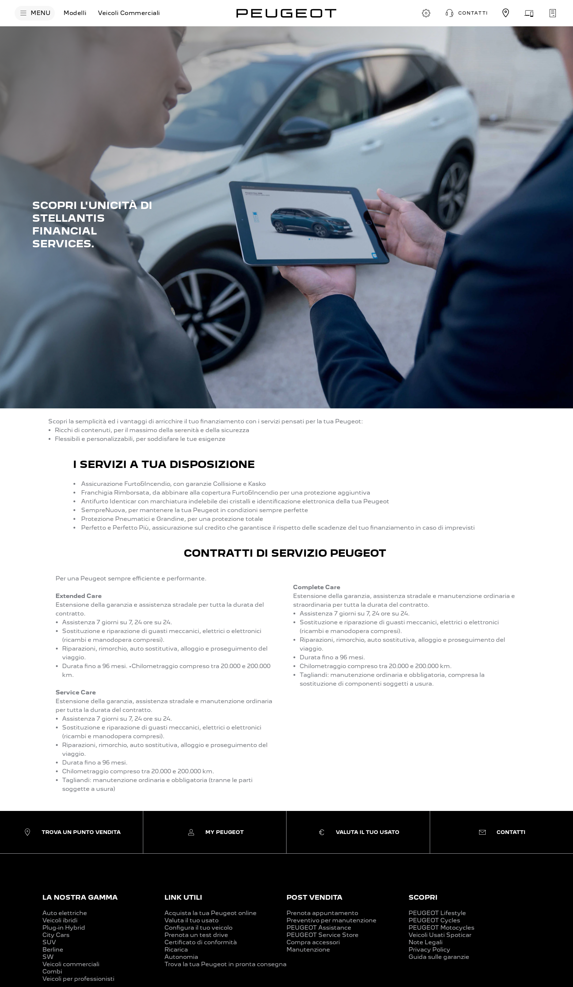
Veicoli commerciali (70, 964)
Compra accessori (313, 942)
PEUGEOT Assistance (318, 927)
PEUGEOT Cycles (434, 920)
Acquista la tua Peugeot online (210, 913)
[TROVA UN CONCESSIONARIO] (506, 13)
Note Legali (426, 942)
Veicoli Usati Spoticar (440, 934)
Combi (52, 971)
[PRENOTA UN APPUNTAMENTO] (552, 13)
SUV (49, 942)
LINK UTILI (183, 897)
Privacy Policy (429, 949)
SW (48, 956)
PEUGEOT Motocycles (441, 927)
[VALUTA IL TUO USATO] (529, 13)
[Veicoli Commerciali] (129, 13)
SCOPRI (423, 897)
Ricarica (176, 949)
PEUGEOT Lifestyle (437, 913)
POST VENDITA (314, 897)
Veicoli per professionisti (78, 978)
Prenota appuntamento (322, 913)
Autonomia (181, 956)
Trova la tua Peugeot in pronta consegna (225, 964)
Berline (52, 949)
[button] (466, 13)
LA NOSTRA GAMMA (80, 897)
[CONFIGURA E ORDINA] (426, 13)
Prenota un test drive (196, 934)
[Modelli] (75, 13)
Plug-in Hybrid (63, 927)
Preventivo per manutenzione (331, 920)
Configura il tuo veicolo (198, 927)
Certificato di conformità (200, 942)
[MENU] (34, 13)
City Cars (55, 934)
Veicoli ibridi (59, 920)
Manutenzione (308, 949)
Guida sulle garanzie (439, 956)
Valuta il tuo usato (191, 920)
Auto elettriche (64, 913)
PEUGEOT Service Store (322, 934)
